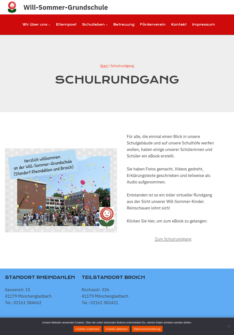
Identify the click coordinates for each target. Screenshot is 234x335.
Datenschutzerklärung (147, 329)
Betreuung (123, 24)
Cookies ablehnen (117, 329)
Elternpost (66, 24)
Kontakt (179, 24)
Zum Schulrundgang (173, 239)
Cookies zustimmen (87, 329)
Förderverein (153, 24)
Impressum (203, 24)
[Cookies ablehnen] (229, 326)
